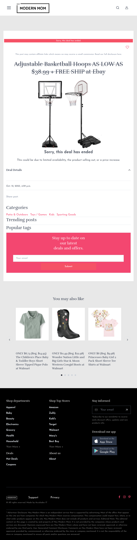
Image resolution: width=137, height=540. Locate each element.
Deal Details (14, 170)
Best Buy (54, 441)
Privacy (54, 497)
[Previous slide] (9, 339)
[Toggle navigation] (8, 8)
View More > (13, 447)
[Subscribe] (126, 409)
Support (33, 497)
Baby (9, 413)
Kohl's (52, 419)
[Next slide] (127, 339)
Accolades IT (41, 503)
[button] (61, 375)
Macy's (53, 436)
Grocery (10, 430)
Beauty (10, 419)
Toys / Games (38, 214)
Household (12, 441)
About (52, 459)
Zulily (52, 413)
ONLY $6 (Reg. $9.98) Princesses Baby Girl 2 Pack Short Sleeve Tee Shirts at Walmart (102, 359)
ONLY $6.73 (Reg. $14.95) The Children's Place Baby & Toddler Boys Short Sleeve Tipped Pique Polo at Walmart (32, 361)
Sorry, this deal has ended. (68, 41)
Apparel (10, 407)
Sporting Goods (66, 214)
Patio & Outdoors (17, 214)
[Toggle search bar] (118, 8)
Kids (51, 214)
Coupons (11, 464)
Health (10, 436)
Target (52, 424)
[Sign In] (127, 8)
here (119, 54)
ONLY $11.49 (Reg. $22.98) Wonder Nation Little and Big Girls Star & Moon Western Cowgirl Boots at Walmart (68, 361)
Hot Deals (12, 459)
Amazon (53, 407)
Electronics (12, 424)
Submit (68, 266)
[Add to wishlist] (127, 47)
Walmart (54, 430)
